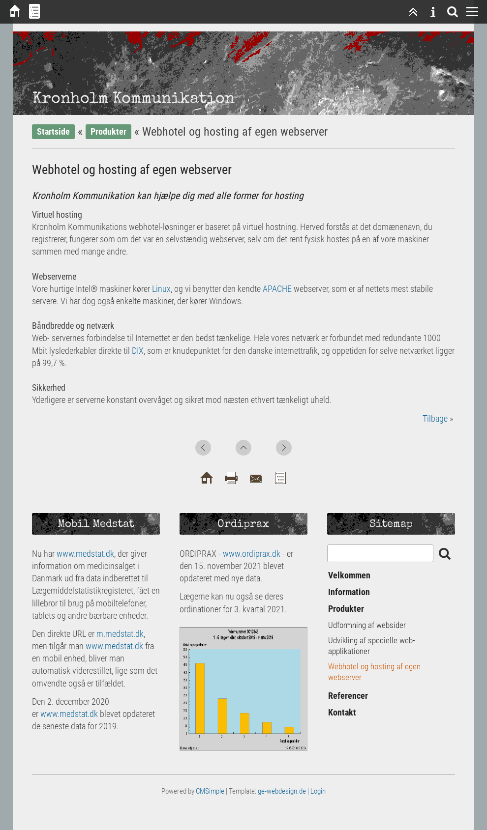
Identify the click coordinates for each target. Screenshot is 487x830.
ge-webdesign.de (282, 791)
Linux (161, 289)
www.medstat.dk (85, 553)
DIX (138, 350)
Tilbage (435, 418)
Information (349, 592)
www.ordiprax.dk (251, 553)
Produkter (108, 131)
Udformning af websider (367, 625)
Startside (53, 131)
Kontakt (342, 712)
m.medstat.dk (120, 634)
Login (318, 791)
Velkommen (349, 575)
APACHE (277, 289)
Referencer (348, 695)
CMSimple (210, 791)
